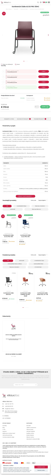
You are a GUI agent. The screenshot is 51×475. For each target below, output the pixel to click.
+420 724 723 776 (8, 404)
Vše (7, 206)
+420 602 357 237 (8, 406)
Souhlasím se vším (41, 466)
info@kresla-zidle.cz (8, 408)
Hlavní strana (9, 9)
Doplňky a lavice (30, 433)
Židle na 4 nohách (40, 206)
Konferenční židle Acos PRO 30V (25, 236)
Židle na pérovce (36, 209)
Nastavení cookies (41, 470)
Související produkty (24, 119)
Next (48, 35)
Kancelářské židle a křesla (15, 264)
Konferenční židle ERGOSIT (8, 293)
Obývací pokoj (29, 429)
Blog (4, 427)
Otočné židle (38, 267)
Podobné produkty (40, 119)
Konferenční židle (24, 9)
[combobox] (42, 200)
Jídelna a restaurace (31, 427)
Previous (2, 35)
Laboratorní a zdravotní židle (33, 439)
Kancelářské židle (38, 264)
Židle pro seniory (30, 437)
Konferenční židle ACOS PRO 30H (8, 236)
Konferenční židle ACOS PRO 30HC (37, 9)
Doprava (5, 431)
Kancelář (16, 9)
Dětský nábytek (30, 435)
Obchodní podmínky (7, 435)
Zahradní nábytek (30, 431)
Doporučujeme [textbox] (42, 200)
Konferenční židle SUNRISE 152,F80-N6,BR (25, 294)
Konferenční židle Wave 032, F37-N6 (42, 293)
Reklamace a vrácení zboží (9, 433)
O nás (4, 429)
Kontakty (5, 425)
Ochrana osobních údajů (8, 437)
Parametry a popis (9, 119)
